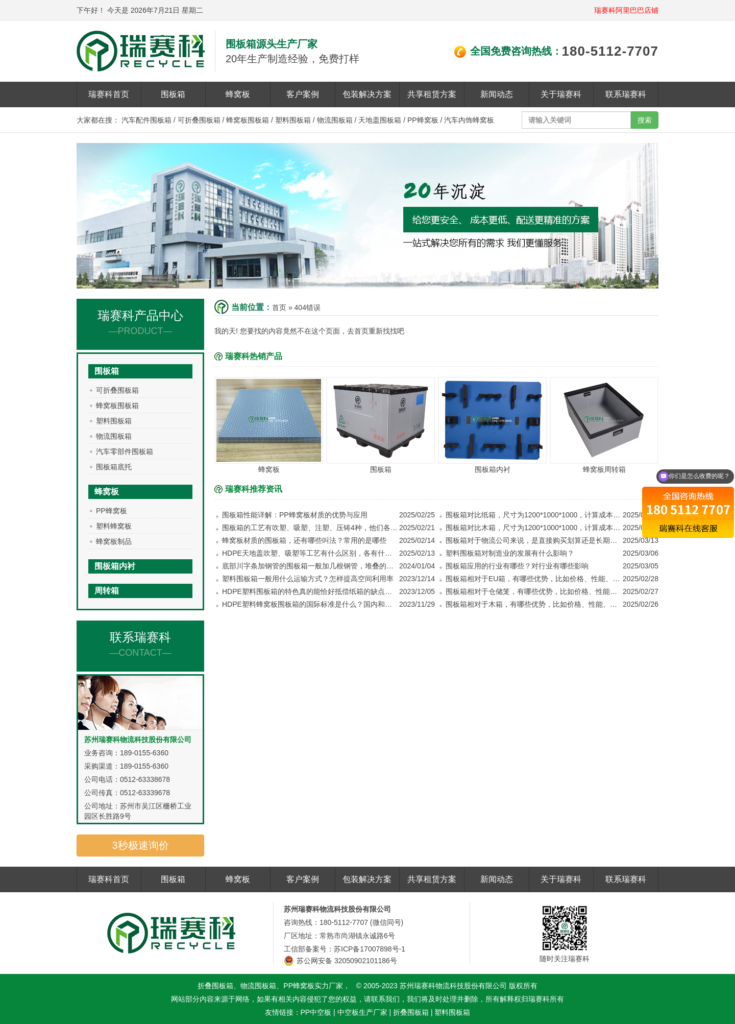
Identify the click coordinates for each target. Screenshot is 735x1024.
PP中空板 (316, 1012)
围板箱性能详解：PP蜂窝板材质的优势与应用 (295, 515)
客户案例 (302, 94)
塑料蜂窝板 (114, 526)
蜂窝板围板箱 (247, 120)
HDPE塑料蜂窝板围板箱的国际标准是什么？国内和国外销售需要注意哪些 (310, 604)
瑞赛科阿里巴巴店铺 (626, 10)
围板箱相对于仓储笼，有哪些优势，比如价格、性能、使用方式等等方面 (534, 591)
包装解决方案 (366, 94)
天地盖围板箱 (379, 120)
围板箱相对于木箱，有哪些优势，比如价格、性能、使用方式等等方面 (534, 604)
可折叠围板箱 (199, 120)
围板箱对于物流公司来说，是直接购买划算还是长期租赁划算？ (534, 540)
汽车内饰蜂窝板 (469, 120)
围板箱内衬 (114, 566)
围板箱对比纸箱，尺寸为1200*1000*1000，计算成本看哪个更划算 (534, 515)
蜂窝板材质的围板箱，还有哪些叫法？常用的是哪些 (304, 540)
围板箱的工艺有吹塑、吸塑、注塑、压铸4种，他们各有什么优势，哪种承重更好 (310, 527)
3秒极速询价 (140, 845)
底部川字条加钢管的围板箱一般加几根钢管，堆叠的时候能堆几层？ (310, 566)
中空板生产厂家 (362, 1012)
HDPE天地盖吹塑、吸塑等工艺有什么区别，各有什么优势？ (310, 553)
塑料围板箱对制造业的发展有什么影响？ (510, 553)
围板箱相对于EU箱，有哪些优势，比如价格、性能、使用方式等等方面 (534, 579)
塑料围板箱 (293, 120)
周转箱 (106, 590)
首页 (279, 307)
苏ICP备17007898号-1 (369, 949)
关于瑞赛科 (561, 94)
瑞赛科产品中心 (140, 322)
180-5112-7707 (610, 51)
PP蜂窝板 (422, 120)
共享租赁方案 (431, 94)
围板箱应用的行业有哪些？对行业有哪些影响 (517, 566)
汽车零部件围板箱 (124, 451)
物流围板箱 (335, 120)
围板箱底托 (114, 467)
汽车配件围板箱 (146, 120)
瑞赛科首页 (108, 94)
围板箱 (173, 94)
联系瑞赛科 (625, 94)
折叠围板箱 (411, 1012)
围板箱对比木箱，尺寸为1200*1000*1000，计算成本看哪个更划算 (534, 527)
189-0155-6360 (144, 753)
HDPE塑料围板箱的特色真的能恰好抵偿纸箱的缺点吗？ (310, 591)
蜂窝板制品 (114, 541)
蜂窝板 (238, 94)
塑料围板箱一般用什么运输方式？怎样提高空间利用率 (308, 579)
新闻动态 (496, 94)
